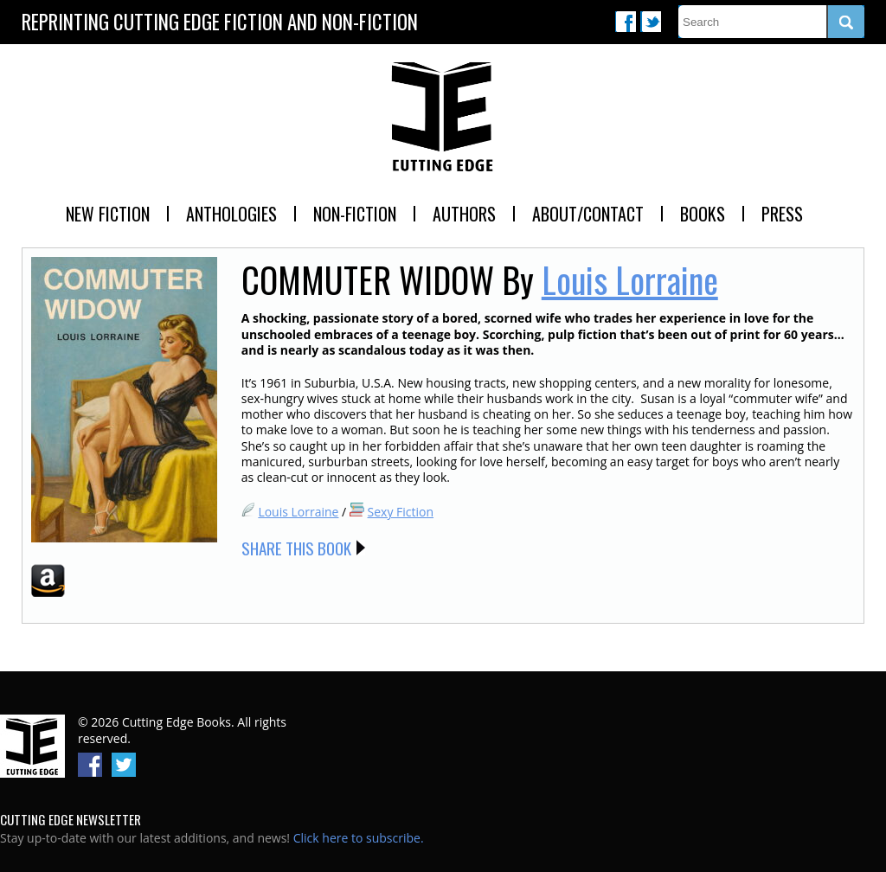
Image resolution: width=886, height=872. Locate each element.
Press (782, 213)
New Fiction (108, 213)
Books (702, 213)
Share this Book (296, 547)
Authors (464, 213)
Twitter (650, 21)
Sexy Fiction (401, 511)
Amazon (48, 580)
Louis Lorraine (630, 279)
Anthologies (231, 213)
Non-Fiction (354, 213)
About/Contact (588, 213)
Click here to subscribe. (358, 838)
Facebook (625, 21)
